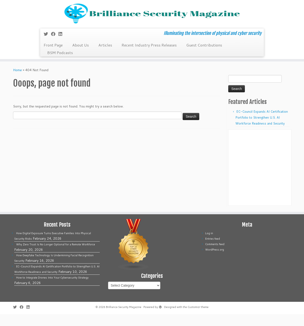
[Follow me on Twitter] (47, 46)
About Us (80, 57)
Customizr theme (198, 319)
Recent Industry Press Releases (149, 57)
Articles (105, 57)
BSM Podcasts (60, 64)
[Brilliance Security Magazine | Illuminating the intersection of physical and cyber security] (152, 19)
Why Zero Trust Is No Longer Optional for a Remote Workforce (55, 256)
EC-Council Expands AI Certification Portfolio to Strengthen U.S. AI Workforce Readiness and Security (261, 129)
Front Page (53, 57)
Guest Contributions (204, 57)
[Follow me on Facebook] (54, 46)
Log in (209, 245)
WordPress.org (214, 261)
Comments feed (214, 256)
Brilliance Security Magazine (123, 319)
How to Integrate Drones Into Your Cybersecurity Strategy (52, 289)
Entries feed (212, 250)
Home (17, 81)
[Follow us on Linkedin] (61, 46)
